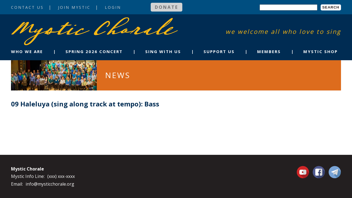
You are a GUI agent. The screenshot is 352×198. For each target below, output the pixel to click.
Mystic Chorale (42, 23)
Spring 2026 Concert (94, 51)
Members (269, 51)
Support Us (219, 51)
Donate (166, 7)
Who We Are (27, 51)
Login (113, 7)
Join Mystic (74, 7)
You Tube (303, 172)
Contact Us (27, 7)
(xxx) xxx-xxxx (61, 176)
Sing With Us (163, 51)
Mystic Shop (320, 51)
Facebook (319, 169)
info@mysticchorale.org (50, 184)
